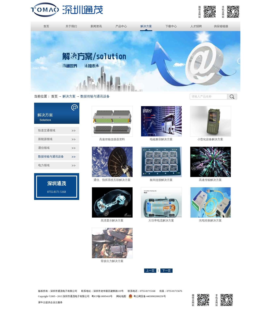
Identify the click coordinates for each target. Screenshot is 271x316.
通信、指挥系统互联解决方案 (112, 179)
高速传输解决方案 (210, 179)
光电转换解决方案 (210, 220)
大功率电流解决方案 (161, 220)
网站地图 (120, 296)
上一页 (150, 270)
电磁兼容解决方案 (161, 139)
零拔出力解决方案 (112, 261)
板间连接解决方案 (161, 179)
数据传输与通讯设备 (95, 96)
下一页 (166, 270)
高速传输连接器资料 (112, 139)
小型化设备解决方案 (210, 139)
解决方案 (69, 96)
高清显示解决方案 (112, 220)
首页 (46, 26)
